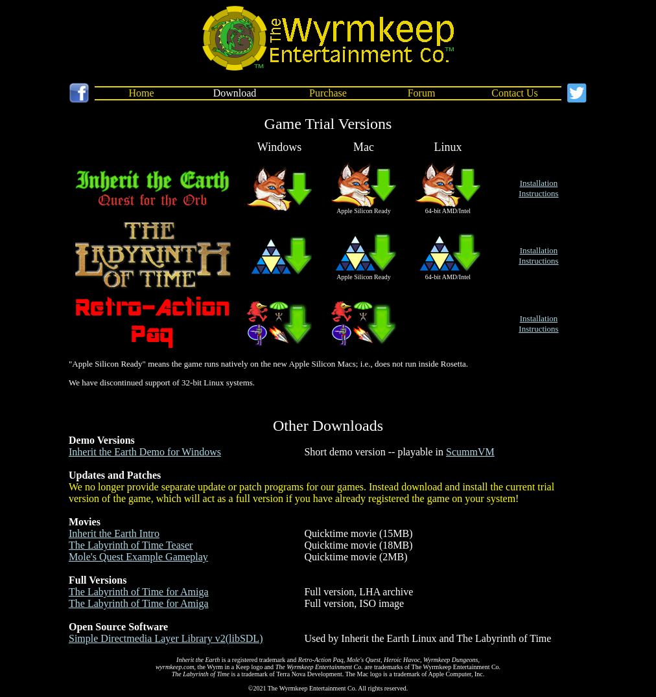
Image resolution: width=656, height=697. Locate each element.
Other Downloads (328, 425)
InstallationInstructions (538, 188)
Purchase (328, 92)
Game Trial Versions (328, 123)
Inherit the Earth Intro (114, 533)
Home (141, 92)
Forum (422, 92)
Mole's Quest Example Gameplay (138, 556)
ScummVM (470, 451)
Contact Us (514, 92)
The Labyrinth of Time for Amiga (139, 591)
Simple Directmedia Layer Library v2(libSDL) (166, 638)
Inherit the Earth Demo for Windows (145, 451)
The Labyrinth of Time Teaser (131, 545)
